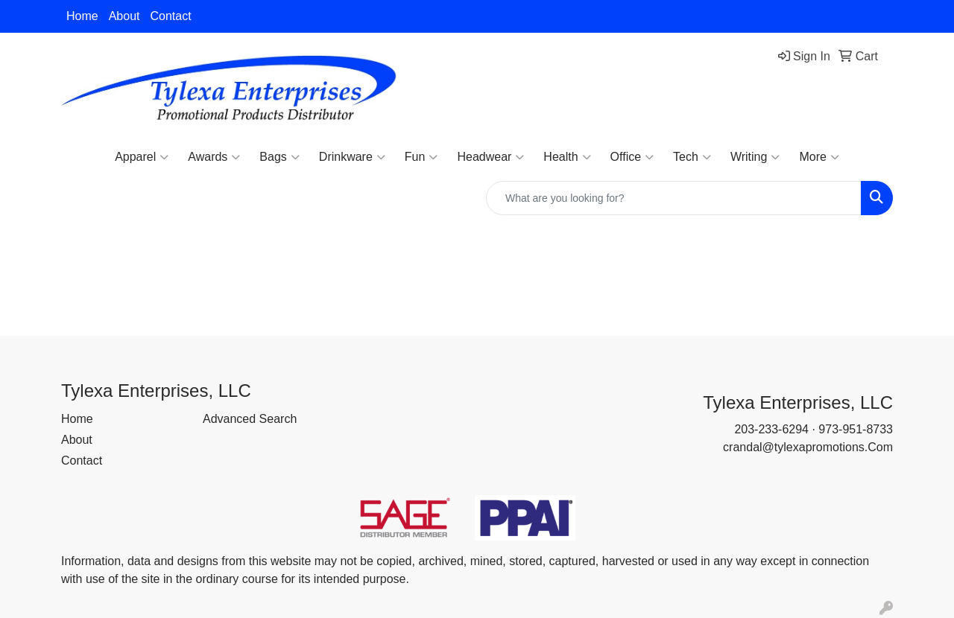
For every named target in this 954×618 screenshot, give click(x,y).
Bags (279, 157)
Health (566, 157)
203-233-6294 (771, 429)
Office (632, 157)
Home (82, 16)
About (124, 16)
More (818, 157)
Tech (692, 157)
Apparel (141, 157)
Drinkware (352, 157)
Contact (171, 16)
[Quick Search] (674, 198)
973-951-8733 (855, 429)
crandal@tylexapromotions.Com (808, 447)
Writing (755, 157)
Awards (214, 157)
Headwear (490, 157)
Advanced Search (250, 418)
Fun (421, 157)
